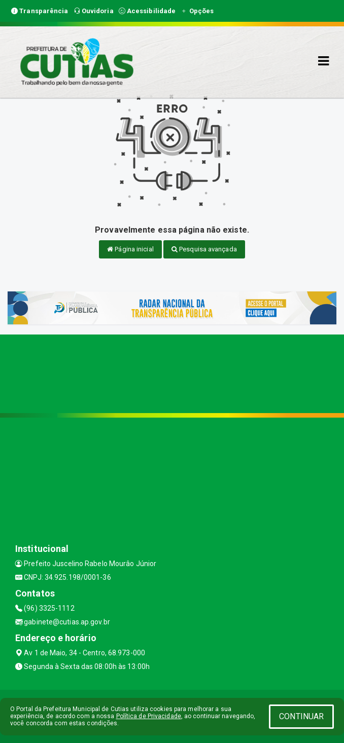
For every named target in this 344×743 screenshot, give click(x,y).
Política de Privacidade (148, 716)
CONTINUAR (301, 716)
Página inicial (130, 249)
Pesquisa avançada (204, 249)
